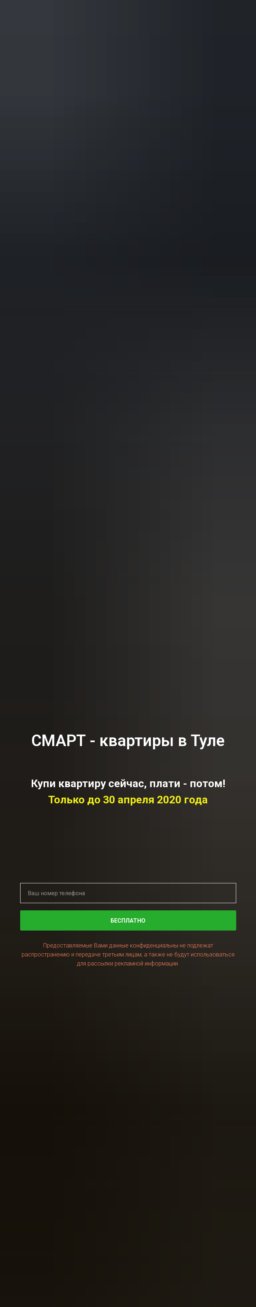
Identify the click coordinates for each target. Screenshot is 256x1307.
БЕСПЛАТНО (173, 920)
